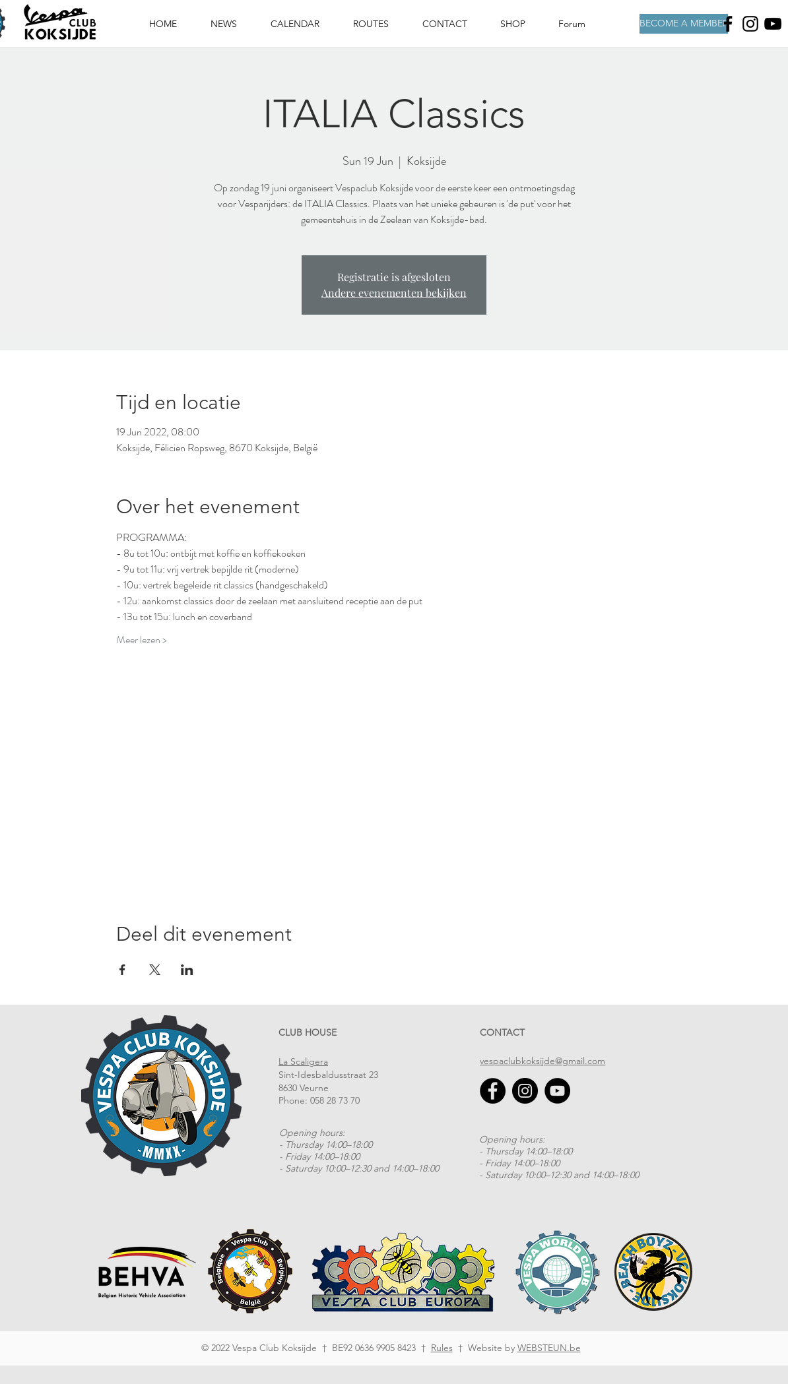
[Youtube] (772, 23)
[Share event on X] (154, 969)
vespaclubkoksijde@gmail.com (542, 1061)
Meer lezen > (141, 640)
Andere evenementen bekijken (394, 292)
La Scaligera (303, 1061)
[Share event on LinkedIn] (187, 969)
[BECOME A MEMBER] (684, 24)
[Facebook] (728, 23)
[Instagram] (750, 23)
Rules (442, 1348)
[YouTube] (557, 1091)
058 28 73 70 (335, 1100)
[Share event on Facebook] (122, 969)
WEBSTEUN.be (549, 1348)
